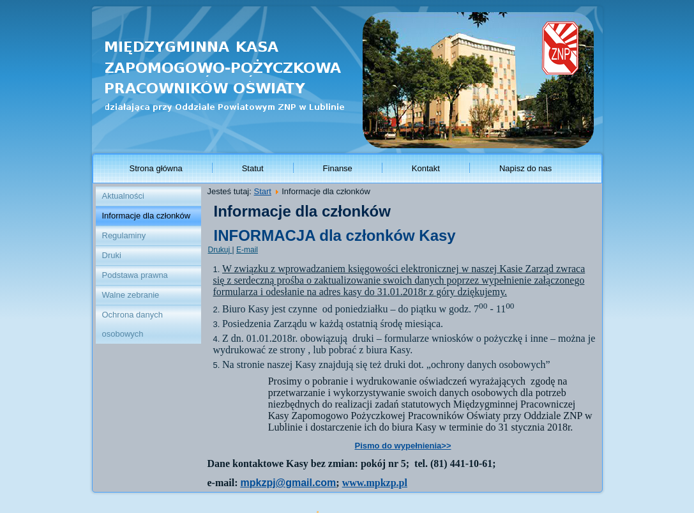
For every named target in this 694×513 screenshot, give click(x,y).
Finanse (337, 168)
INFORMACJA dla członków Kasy (335, 235)
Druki (111, 255)
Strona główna (156, 168)
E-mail (247, 249)
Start (262, 191)
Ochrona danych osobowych (132, 324)
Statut (253, 168)
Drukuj (220, 249)
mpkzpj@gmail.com (288, 482)
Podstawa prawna (135, 275)
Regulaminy (124, 235)
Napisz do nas (525, 168)
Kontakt (426, 168)
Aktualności (123, 196)
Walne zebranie (131, 295)
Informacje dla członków (146, 215)
